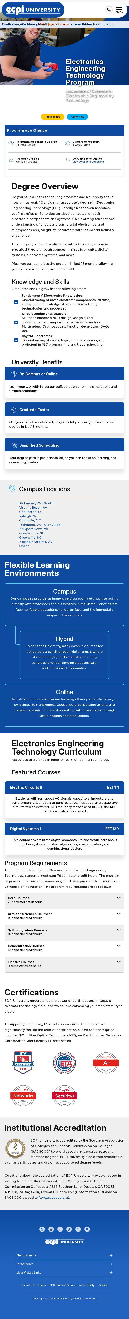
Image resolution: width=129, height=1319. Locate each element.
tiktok (69, 1228)
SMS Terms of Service (63, 1285)
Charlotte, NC (30, 520)
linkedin (60, 1228)
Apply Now (77, 116)
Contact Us (27, 1285)
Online (24, 546)
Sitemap (104, 1285)
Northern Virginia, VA (35, 542)
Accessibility (86, 1285)
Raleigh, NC (28, 516)
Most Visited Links (28, 1272)
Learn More (82, 24)
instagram (51, 1228)
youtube (87, 1228)
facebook (42, 1228)
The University (26, 1255)
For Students (24, 1264)
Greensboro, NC (32, 533)
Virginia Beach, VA (33, 508)
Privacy (42, 1285)
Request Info (52, 116)
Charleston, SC (31, 512)
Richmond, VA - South (36, 503)
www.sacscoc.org (54, 1198)
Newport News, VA (33, 529)
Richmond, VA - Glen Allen (39, 525)
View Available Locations (89, 161)
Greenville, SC (30, 538)
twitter (78, 1228)
